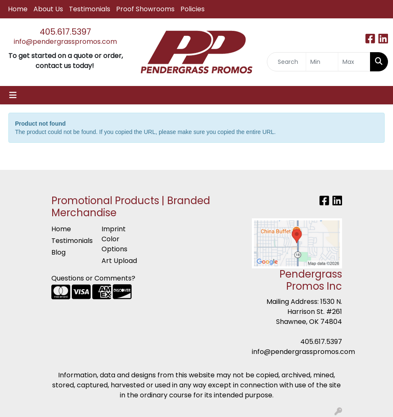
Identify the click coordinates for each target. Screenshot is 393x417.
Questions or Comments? (93, 278)
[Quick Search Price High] (354, 61)
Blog (58, 252)
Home (18, 9)
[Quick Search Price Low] (322, 61)
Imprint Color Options (114, 239)
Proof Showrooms (145, 9)
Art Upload (119, 260)
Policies (192, 9)
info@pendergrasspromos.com (65, 41)
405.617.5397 (65, 32)
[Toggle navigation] (13, 95)
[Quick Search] (286, 61)
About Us (48, 9)
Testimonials (89, 9)
